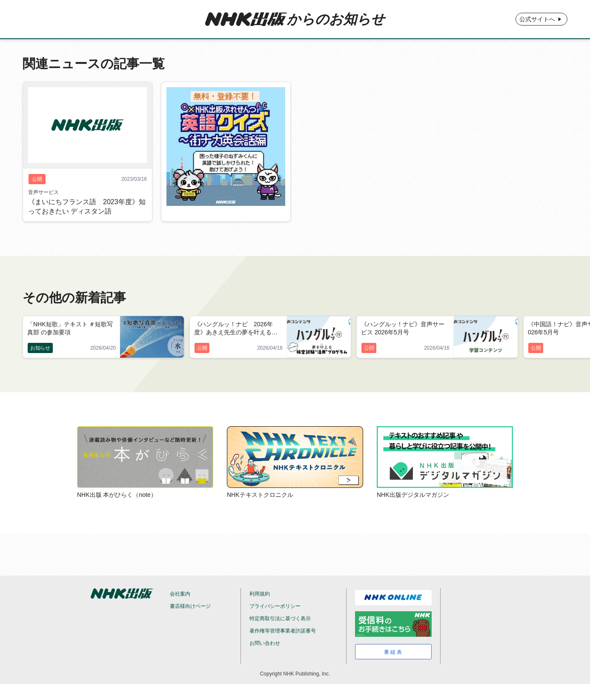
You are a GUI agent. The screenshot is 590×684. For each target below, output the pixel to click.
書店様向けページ (190, 606)
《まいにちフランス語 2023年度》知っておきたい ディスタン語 (87, 207)
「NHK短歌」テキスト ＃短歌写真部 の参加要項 (70, 328)
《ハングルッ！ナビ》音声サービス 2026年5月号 (402, 328)
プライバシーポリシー (275, 606)
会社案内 (180, 594)
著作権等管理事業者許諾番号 (282, 631)
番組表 (393, 652)
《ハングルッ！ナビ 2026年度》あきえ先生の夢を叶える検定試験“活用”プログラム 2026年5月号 (238, 329)
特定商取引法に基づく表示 (280, 618)
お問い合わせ (264, 643)
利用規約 (259, 594)
